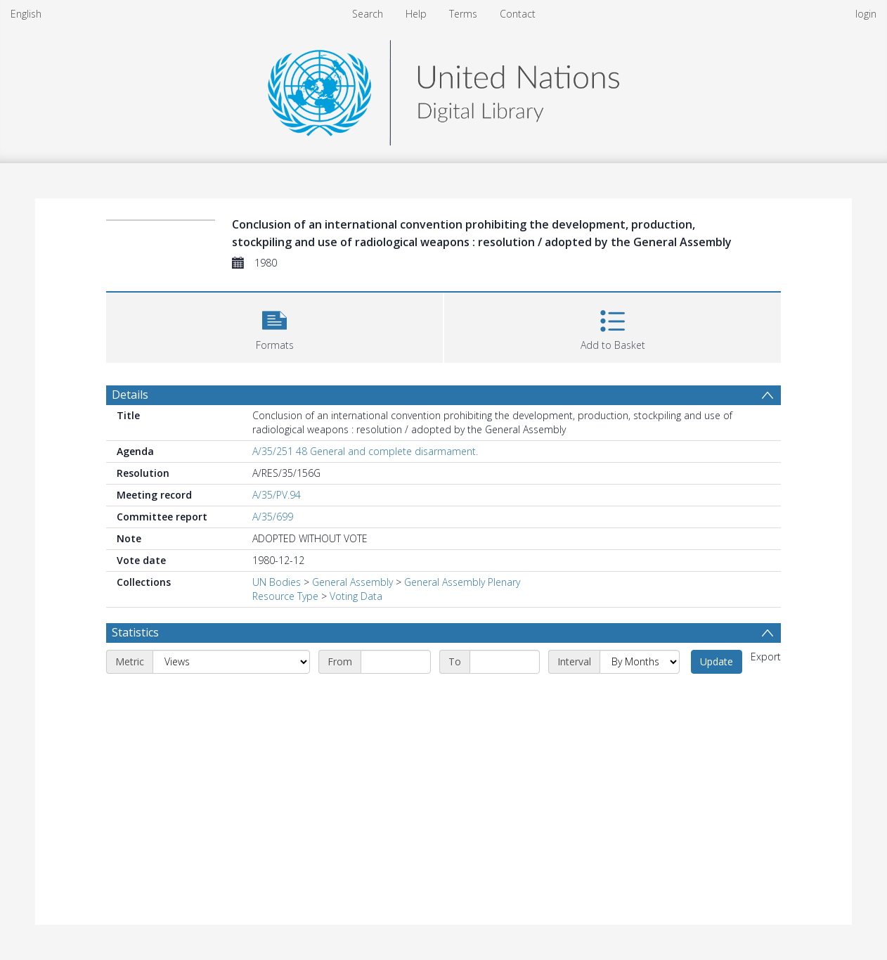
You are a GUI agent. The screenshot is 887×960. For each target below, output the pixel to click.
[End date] (505, 662)
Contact (518, 13)
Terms (463, 13)
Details (130, 394)
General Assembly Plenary (462, 582)
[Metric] (231, 662)
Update (716, 661)
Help (416, 13)
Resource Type (285, 596)
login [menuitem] (865, 13)
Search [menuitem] (367, 13)
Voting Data (356, 596)
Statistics (135, 632)
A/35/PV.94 (276, 494)
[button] (274, 326)
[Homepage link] (443, 88)
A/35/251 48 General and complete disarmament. (365, 451)
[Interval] (640, 662)
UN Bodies (276, 582)
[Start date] (396, 662)
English (26, 13)
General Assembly (352, 582)
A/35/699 (272, 516)
